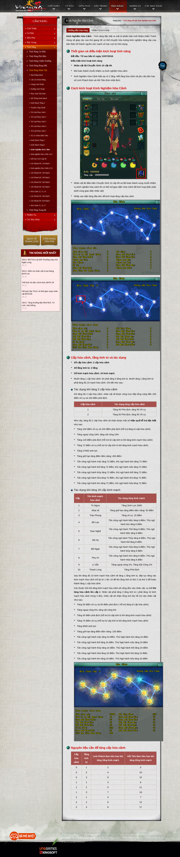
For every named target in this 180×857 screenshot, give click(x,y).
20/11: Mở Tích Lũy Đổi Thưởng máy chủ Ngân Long (40, 261)
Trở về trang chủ (31, 240)
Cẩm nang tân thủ (49, 240)
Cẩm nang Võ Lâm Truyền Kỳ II (31, 6)
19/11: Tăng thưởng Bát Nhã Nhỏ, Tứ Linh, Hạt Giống (38, 303)
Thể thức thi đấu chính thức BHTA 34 (38, 282)
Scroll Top (163, 66)
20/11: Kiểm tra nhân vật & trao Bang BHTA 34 (38, 272)
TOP (88, 828)
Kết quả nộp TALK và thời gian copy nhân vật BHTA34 (40, 292)
